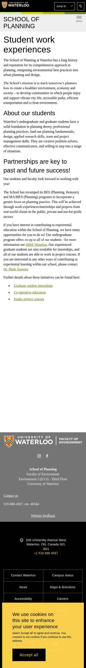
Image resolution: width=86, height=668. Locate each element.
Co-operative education (30, 292)
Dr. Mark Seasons (15, 269)
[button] (65, 6)
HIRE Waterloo (36, 244)
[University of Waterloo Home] (15, 6)
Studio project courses (29, 299)
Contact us (10, 495)
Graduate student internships (33, 286)
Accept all (29, 655)
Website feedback (43, 515)
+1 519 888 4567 (46, 553)
